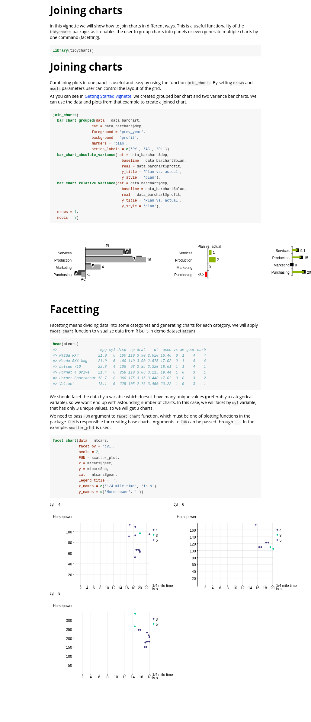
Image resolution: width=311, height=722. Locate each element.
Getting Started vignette (108, 96)
